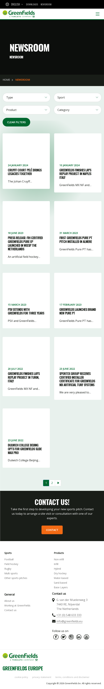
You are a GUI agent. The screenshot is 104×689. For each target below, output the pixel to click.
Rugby (7, 568)
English (15, 4)
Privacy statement (41, 677)
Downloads (32, 4)
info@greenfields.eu (69, 621)
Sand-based (60, 582)
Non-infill (59, 559)
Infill (56, 564)
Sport (61, 97)
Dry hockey (60, 573)
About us (9, 600)
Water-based (61, 578)
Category (63, 110)
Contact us (10, 610)
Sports (8, 553)
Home (6, 79)
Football (9, 559)
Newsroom (46, 4)
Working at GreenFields (17, 605)
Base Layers (61, 587)
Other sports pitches (15, 578)
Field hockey (11, 564)
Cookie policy (21, 677)
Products (59, 553)
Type (9, 97)
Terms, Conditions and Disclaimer (72, 677)
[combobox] (14, 4)
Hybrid (57, 568)
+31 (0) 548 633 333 (68, 615)
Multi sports (11, 573)
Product (11, 110)
